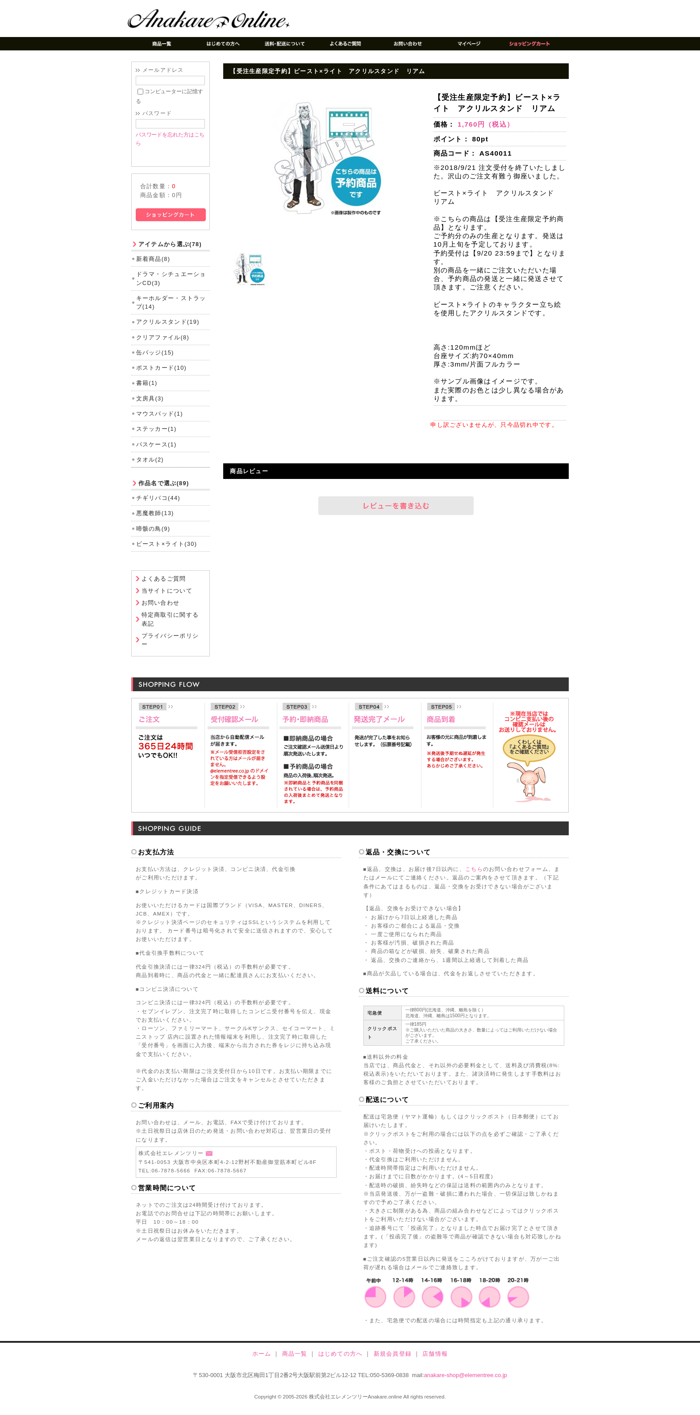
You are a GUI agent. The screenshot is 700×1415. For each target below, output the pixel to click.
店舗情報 (435, 1360)
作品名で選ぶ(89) (163, 490)
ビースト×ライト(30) (166, 550)
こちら (474, 876)
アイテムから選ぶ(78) (170, 251)
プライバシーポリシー (170, 646)
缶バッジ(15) (155, 359)
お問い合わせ (161, 609)
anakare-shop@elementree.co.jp (465, 1381)
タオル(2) (150, 466)
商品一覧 (295, 1360)
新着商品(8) (153, 265)
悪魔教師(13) (155, 519)
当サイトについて (167, 597)
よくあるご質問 (164, 585)
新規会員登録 (393, 1360)
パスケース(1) (156, 451)
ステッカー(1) (156, 435)
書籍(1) (147, 390)
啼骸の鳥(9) (153, 535)
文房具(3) (150, 405)
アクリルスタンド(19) (168, 328)
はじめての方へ (340, 1360)
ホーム (261, 1360)
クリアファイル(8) (162, 344)
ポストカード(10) (161, 374)
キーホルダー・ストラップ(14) (171, 309)
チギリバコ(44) (158, 504)
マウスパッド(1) (159, 420)
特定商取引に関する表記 (170, 626)
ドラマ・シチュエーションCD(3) (171, 285)
